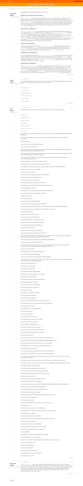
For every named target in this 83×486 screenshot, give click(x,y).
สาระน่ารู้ (47, 4)
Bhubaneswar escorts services (47, 46)
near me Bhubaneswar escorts (29, 31)
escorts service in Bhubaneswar (59, 32)
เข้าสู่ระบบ (4, 1)
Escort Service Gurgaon (27, 464)
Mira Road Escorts (25, 117)
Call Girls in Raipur (25, 101)
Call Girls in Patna (25, 98)
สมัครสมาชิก (9, 1)
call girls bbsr (42, 71)
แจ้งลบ (71, 12)
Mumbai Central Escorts (26, 128)
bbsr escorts (65, 56)
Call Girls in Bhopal (25, 87)
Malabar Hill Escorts (25, 120)
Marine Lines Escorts (25, 125)
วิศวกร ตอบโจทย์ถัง (21, 8)
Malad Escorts (24, 123)
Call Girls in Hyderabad (26, 95)
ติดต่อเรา (52, 4)
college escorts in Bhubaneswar (54, 50)
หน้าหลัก (30, 4)
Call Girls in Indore (25, 90)
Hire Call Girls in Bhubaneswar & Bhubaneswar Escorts (37, 8)
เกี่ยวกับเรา (35, 4)
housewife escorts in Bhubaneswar (30, 66)
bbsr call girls (35, 47)
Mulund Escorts (24, 115)
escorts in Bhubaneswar (26, 26)
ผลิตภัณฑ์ (41, 4)
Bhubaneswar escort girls (28, 22)
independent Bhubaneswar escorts (45, 55)
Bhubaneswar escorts (27, 18)
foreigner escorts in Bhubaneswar (54, 72)
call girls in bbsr (30, 39)
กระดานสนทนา (13, 8)
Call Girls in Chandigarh (26, 93)
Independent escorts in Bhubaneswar (47, 59)
